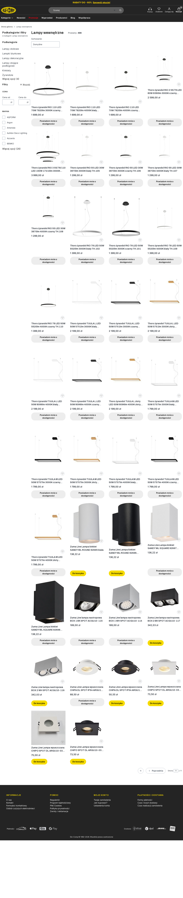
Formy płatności (145, 800)
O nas (9, 800)
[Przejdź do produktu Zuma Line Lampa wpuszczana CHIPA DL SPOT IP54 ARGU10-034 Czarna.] (126, 667)
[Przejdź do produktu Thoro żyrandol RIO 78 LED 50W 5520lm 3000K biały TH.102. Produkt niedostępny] (87, 217)
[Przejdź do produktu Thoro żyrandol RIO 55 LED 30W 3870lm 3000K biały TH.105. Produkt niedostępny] (87, 148)
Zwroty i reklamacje (59, 811)
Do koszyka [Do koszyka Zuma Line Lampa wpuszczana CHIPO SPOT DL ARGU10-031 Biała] (155, 703)
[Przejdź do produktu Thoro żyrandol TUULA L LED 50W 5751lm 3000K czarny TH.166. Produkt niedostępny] (126, 295)
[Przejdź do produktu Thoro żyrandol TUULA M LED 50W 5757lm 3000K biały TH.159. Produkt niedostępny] (165, 373)
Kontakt (9, 802)
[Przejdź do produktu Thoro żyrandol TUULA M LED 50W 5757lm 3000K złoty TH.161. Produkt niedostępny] (87, 451)
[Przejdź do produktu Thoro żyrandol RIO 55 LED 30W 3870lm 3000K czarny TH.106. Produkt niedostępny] (126, 148)
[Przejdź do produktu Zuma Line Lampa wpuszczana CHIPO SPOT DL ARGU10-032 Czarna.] (87, 727)
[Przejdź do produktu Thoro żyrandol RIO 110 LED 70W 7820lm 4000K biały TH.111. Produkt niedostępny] (87, 79)
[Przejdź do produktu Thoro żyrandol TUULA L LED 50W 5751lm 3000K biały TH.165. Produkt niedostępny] (87, 295)
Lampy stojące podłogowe (10, 64)
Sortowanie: (36, 39)
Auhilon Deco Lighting (17, 133)
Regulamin (55, 800)
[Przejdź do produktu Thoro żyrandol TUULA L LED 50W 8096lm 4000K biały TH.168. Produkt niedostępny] (48, 373)
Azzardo (11, 138)
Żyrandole (7, 75)
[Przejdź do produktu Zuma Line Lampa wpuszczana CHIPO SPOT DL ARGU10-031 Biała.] (165, 667)
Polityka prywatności (59, 808)
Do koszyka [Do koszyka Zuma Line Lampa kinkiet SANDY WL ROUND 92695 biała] (78, 573)
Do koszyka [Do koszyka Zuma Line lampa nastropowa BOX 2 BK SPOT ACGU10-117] (155, 643)
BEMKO (10, 143)
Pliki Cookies (56, 805)
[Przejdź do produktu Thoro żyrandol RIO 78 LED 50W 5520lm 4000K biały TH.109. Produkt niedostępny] (165, 217)
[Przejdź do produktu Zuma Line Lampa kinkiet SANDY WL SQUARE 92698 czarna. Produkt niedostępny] (48, 602)
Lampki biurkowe (11, 53)
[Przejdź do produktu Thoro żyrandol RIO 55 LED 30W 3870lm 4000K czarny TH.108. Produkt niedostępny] (48, 208)
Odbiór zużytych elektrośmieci (20, 808)
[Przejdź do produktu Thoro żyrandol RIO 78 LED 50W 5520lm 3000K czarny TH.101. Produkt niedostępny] (126, 217)
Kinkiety (6, 70)
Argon (10, 122)
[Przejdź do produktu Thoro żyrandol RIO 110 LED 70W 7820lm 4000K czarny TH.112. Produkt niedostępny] (126, 79)
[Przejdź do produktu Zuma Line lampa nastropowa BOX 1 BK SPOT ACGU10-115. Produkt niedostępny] (87, 598)
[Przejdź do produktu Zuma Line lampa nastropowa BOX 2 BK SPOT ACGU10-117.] (165, 598)
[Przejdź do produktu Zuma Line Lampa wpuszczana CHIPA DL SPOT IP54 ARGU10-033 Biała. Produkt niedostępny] (87, 667)
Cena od (6, 97)
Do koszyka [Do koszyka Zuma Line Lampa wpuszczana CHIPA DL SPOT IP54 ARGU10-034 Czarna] (116, 703)
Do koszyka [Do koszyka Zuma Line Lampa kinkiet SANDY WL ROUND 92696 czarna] (116, 573)
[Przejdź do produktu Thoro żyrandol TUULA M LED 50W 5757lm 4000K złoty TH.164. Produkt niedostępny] (48, 528)
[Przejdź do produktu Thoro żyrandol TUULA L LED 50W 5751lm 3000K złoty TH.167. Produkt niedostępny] (165, 295)
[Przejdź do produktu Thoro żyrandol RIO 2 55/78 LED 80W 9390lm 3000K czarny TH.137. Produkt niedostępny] (165, 70)
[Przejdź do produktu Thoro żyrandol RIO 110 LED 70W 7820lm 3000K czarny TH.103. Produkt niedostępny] (48, 79)
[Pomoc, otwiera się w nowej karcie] (150, 10)
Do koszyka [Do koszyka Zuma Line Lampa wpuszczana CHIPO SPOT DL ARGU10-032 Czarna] (78, 761)
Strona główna (7, 27)
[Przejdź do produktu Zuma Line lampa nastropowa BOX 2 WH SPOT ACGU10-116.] (48, 667)
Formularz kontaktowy (16, 805)
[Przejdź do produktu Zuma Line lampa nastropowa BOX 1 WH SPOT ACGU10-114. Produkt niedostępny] (126, 598)
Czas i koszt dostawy (147, 802)
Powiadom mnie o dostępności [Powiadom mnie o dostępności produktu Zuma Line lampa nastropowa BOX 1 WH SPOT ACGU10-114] (126, 641)
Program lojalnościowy (60, 802)
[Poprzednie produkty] (156, 771)
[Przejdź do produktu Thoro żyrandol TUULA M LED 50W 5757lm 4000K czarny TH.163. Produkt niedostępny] (165, 451)
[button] (120, 10)
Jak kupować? (100, 802)
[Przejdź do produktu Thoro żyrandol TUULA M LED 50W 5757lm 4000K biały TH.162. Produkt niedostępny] (126, 451)
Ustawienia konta (102, 805)
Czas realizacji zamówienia (150, 805)
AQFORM (11, 117)
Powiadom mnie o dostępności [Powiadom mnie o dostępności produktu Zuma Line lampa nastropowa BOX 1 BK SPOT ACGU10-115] (87, 641)
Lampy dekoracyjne (12, 58)
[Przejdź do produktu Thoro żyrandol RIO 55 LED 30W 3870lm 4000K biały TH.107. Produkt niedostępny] (165, 148)
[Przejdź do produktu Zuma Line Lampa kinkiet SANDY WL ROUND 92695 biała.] (87, 523)
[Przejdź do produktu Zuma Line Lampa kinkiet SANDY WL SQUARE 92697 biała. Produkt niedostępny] (165, 522)
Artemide (11, 128)
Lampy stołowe (10, 48)
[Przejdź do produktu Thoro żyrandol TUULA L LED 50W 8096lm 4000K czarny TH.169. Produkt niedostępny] (87, 373)
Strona (170, 771)
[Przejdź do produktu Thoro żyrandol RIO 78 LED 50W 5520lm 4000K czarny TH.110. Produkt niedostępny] (48, 295)
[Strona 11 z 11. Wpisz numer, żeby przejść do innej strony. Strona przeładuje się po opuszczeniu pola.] (176, 770)
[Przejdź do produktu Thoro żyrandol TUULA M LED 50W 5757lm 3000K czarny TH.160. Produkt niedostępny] (48, 451)
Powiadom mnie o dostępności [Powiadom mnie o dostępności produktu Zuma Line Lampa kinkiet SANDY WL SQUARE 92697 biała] (164, 572)
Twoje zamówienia (102, 800)
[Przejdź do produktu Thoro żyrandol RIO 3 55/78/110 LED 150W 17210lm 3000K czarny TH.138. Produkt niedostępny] (48, 148)
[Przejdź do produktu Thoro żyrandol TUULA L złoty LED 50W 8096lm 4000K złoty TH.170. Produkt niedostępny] (126, 373)
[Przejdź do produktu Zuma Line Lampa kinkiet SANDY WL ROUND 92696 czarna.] (126, 525)
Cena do (22, 97)
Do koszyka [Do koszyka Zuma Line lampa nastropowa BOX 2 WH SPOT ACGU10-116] (39, 703)
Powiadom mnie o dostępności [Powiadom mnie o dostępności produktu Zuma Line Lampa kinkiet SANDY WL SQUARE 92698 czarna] (48, 641)
